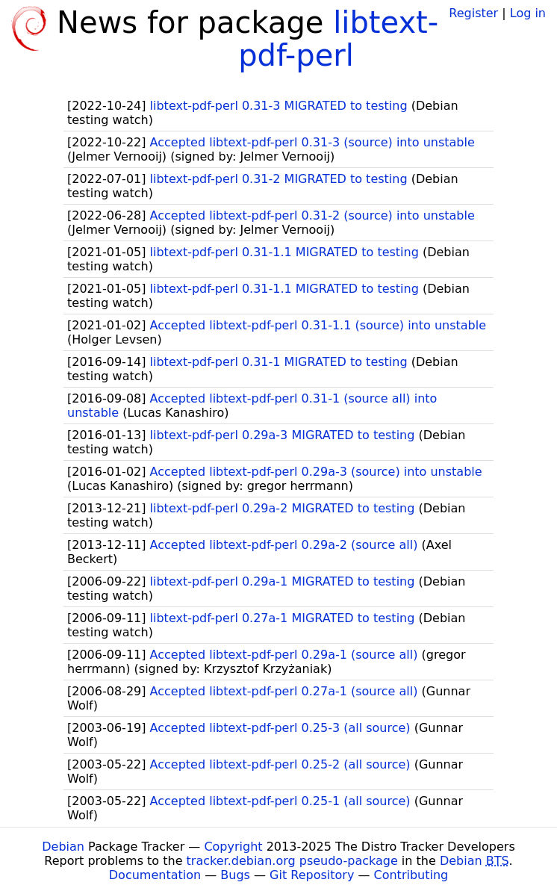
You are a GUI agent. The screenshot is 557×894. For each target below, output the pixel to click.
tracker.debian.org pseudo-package (292, 861)
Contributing (411, 875)
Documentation (155, 875)
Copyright (233, 846)
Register (473, 13)
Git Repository (312, 875)
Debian (63, 846)
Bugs (235, 875)
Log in (528, 13)
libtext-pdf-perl (338, 38)
